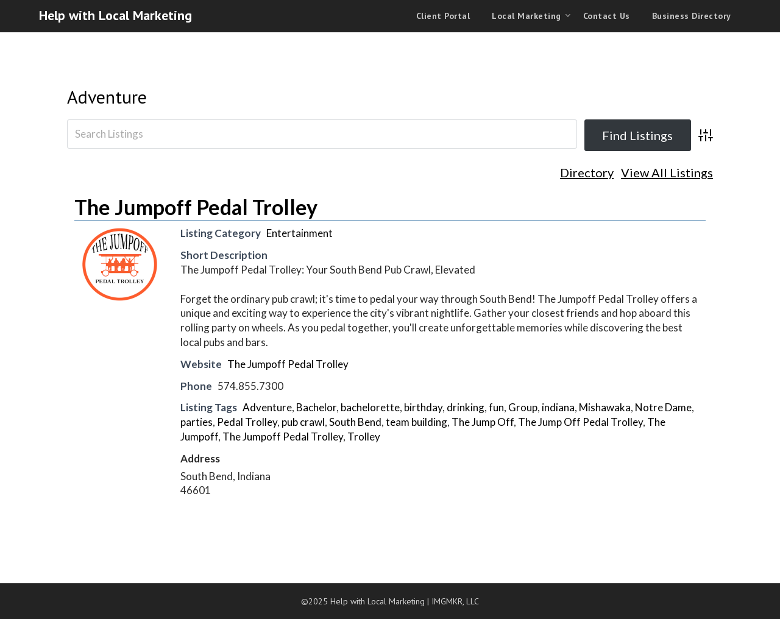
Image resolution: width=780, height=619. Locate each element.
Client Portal (443, 15)
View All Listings (667, 173)
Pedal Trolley (247, 422)
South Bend (355, 422)
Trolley (363, 436)
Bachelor (316, 407)
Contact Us (606, 15)
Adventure (107, 96)
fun (496, 407)
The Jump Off (483, 422)
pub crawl (303, 422)
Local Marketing (526, 15)
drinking (465, 407)
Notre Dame (663, 407)
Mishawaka (605, 407)
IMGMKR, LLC (455, 601)
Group (522, 407)
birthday (423, 407)
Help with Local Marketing (115, 15)
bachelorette (370, 407)
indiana (558, 407)
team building (416, 422)
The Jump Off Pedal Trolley (580, 422)
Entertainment (299, 233)
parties (196, 422)
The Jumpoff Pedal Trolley (195, 206)
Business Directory (691, 15)
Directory (587, 173)
